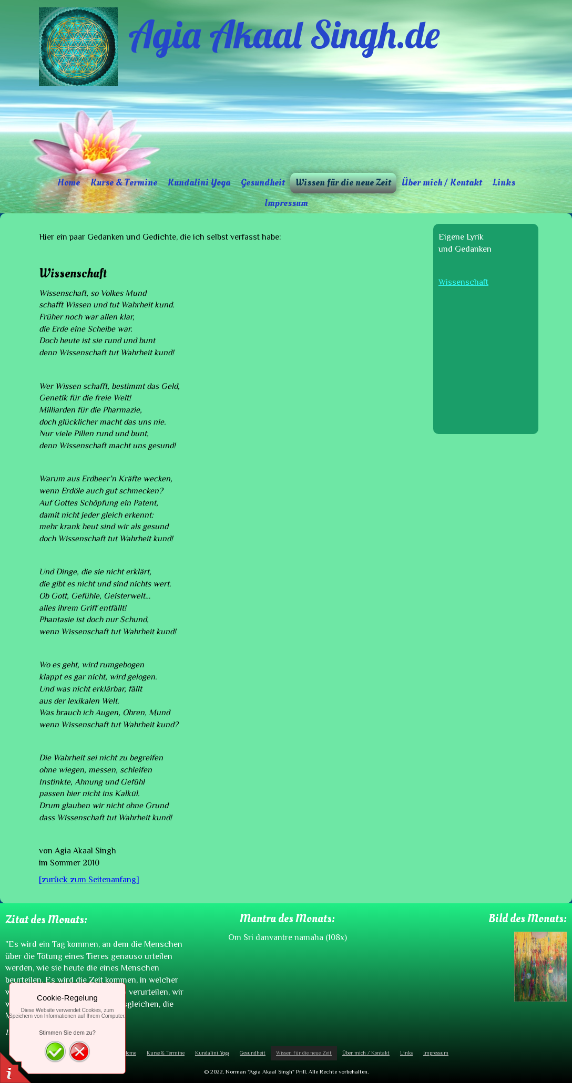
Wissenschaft (463, 282)
